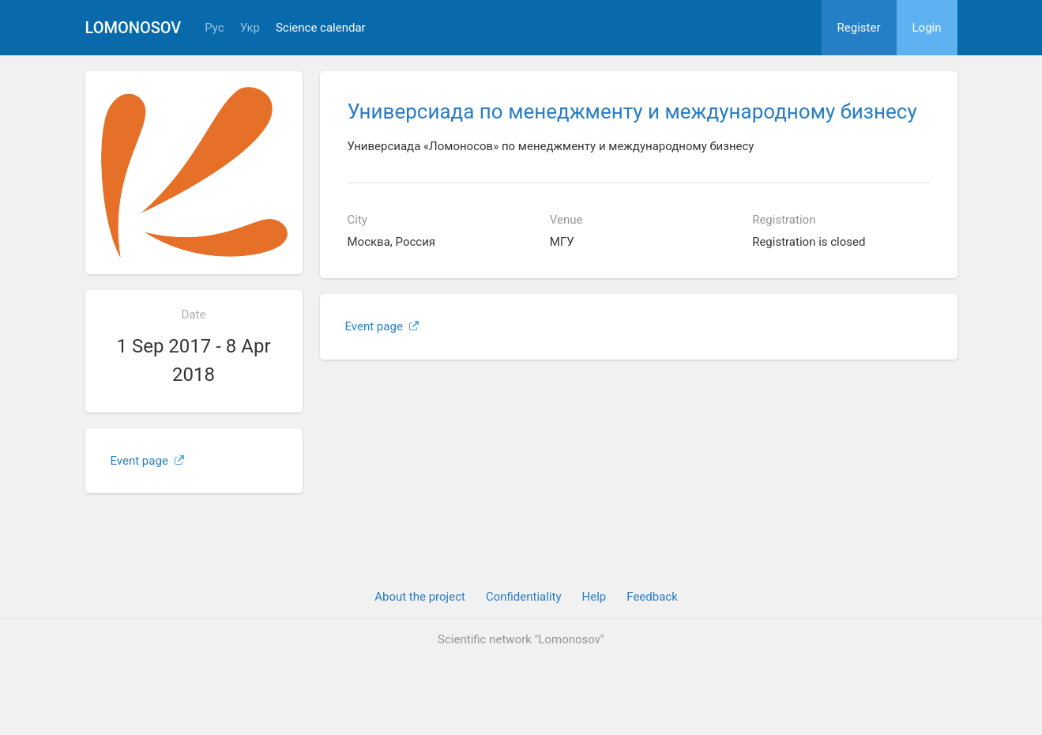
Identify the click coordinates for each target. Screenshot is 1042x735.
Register (859, 28)
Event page (147, 461)
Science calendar (321, 28)
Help (594, 597)
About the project (419, 597)
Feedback (652, 597)
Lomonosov (133, 28)
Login (927, 28)
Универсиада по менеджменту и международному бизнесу (632, 111)
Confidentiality (524, 597)
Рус (214, 28)
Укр (250, 28)
